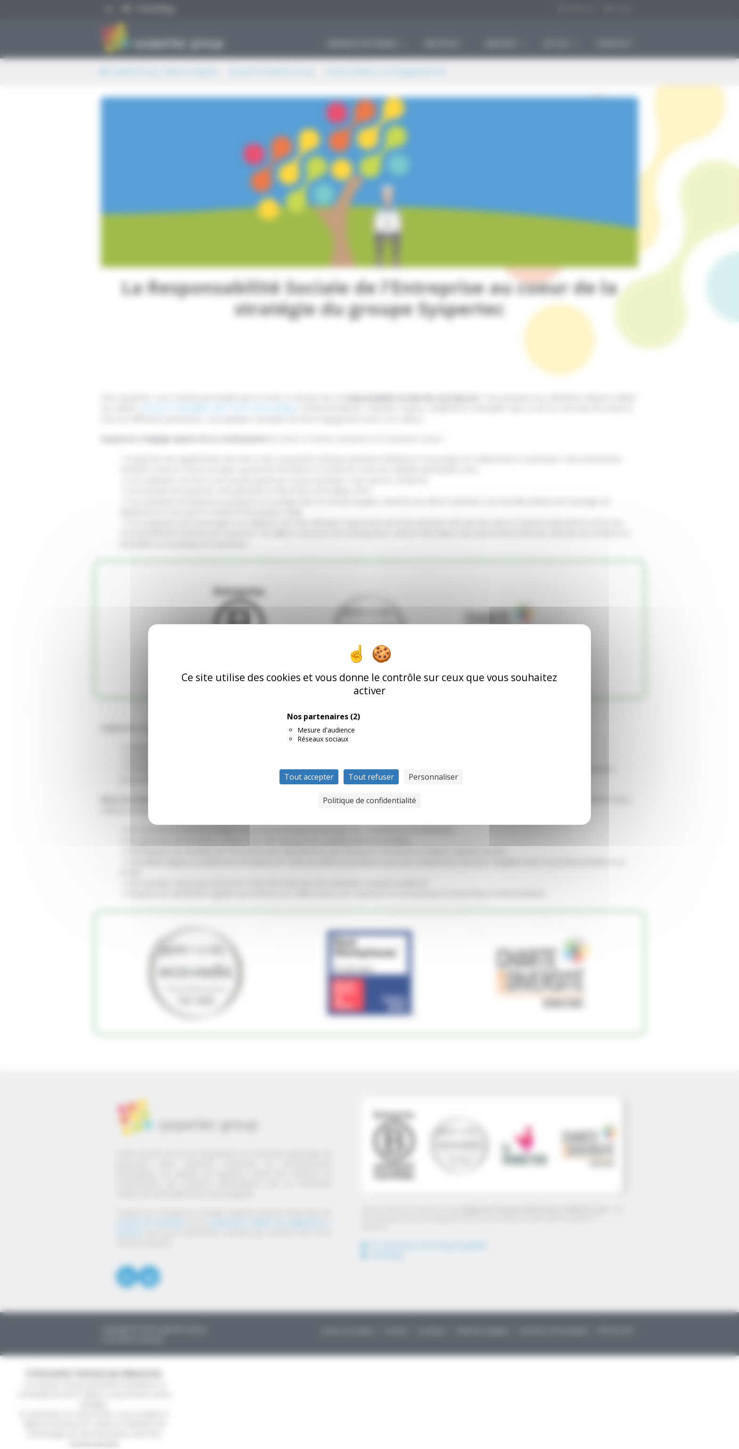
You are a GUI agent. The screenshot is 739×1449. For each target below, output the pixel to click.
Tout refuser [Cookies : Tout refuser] (371, 777)
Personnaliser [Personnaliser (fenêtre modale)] (433, 777)
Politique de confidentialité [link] (369, 800)
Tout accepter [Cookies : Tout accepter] (309, 777)
